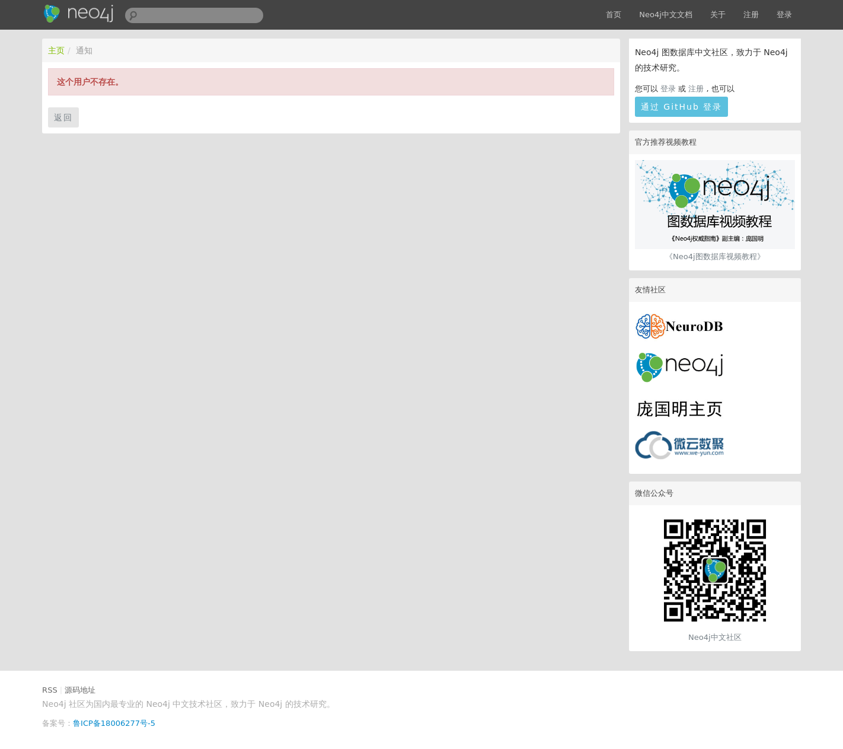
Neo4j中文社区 (715, 637)
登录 (784, 14)
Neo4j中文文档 (665, 14)
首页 (613, 14)
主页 (56, 50)
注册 (751, 14)
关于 (718, 14)
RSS (50, 690)
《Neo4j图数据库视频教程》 (715, 256)
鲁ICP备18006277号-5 (114, 723)
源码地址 (80, 690)
